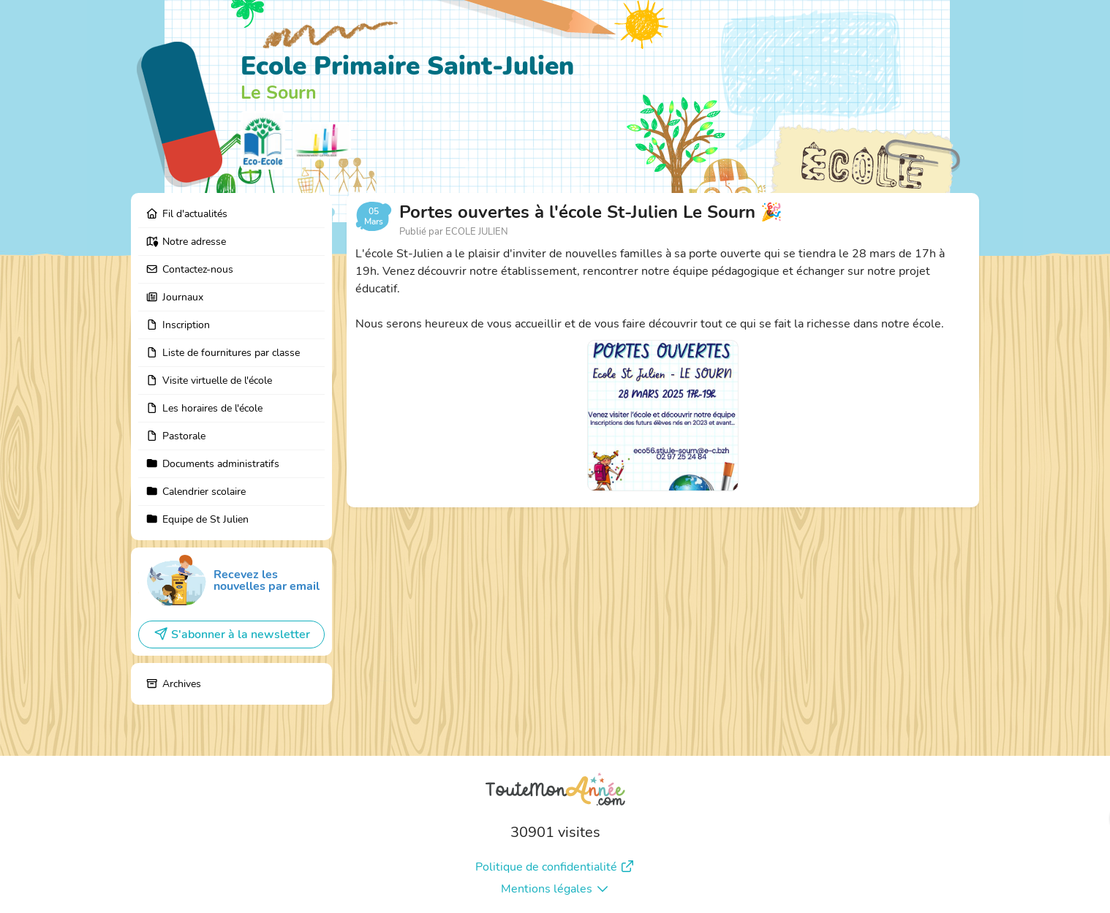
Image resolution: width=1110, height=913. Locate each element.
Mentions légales (555, 889)
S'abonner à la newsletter (232, 634)
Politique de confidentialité (555, 867)
